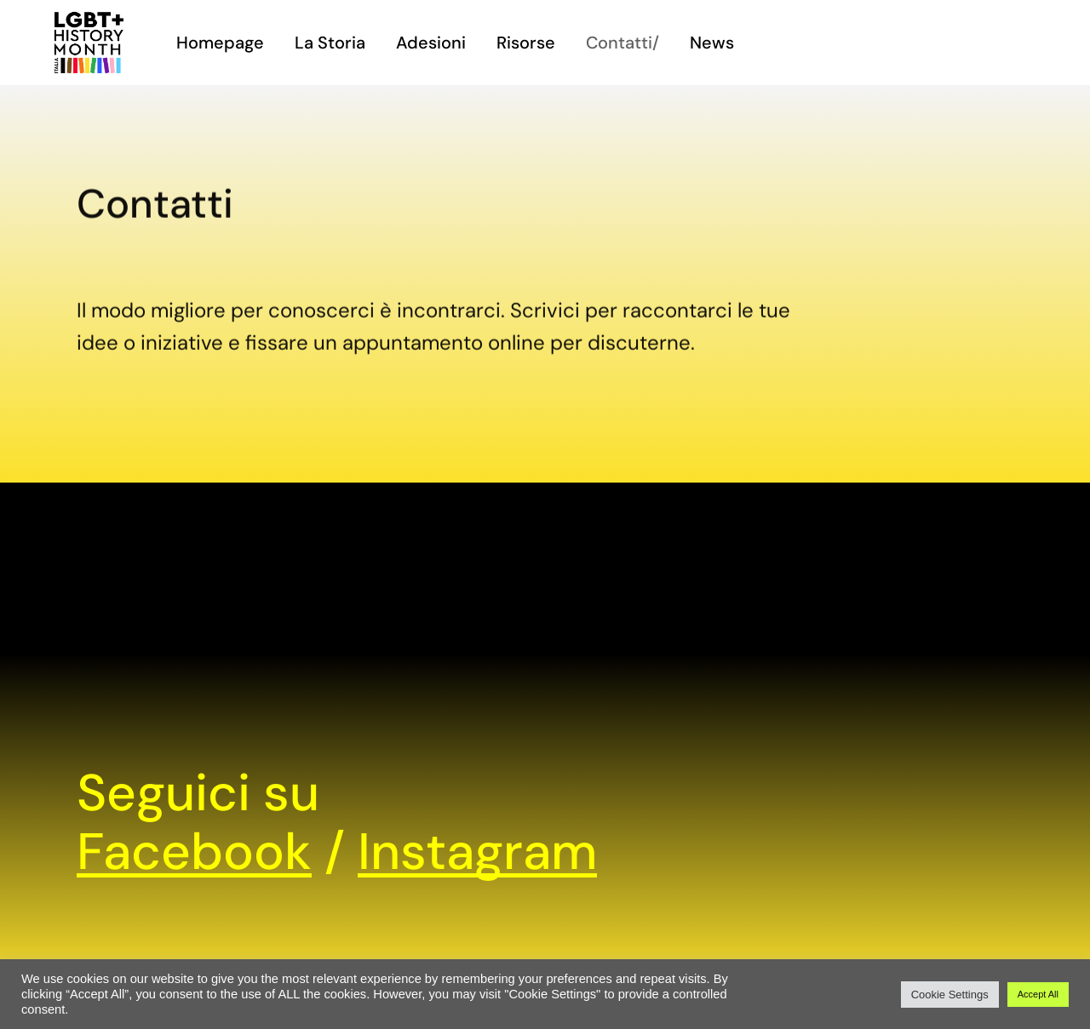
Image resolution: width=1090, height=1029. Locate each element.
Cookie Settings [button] (950, 994)
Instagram (477, 851)
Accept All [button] (1038, 994)
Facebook (194, 851)
